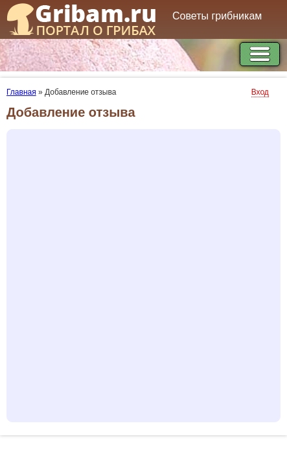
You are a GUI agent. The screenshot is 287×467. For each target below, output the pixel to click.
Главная (21, 92)
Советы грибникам (217, 15)
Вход (260, 92)
